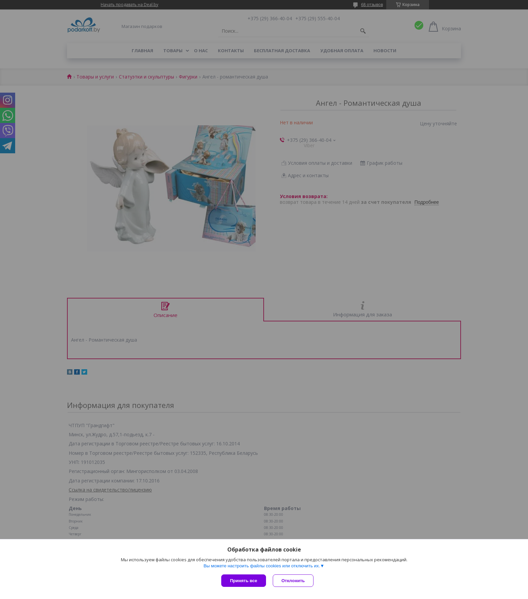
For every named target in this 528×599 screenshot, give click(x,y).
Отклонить (293, 580)
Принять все (243, 580)
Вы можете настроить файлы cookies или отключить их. (261, 565)
